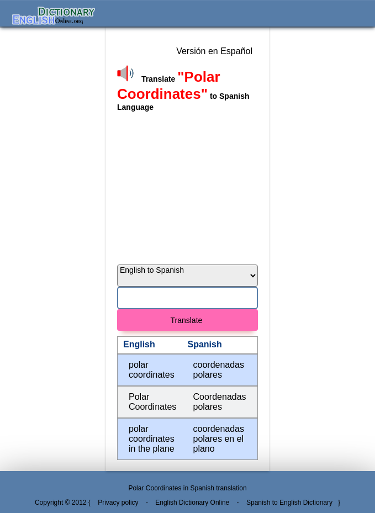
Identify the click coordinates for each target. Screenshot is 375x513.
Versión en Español (214, 51)
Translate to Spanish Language (183, 92)
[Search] (187, 298)
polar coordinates (152, 369)
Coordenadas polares (219, 401)
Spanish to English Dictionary (289, 502)
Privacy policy (118, 502)
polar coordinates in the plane (152, 438)
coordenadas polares (219, 369)
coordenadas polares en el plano (219, 438)
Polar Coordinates (152, 401)
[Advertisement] (187, 186)
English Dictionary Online (192, 502)
